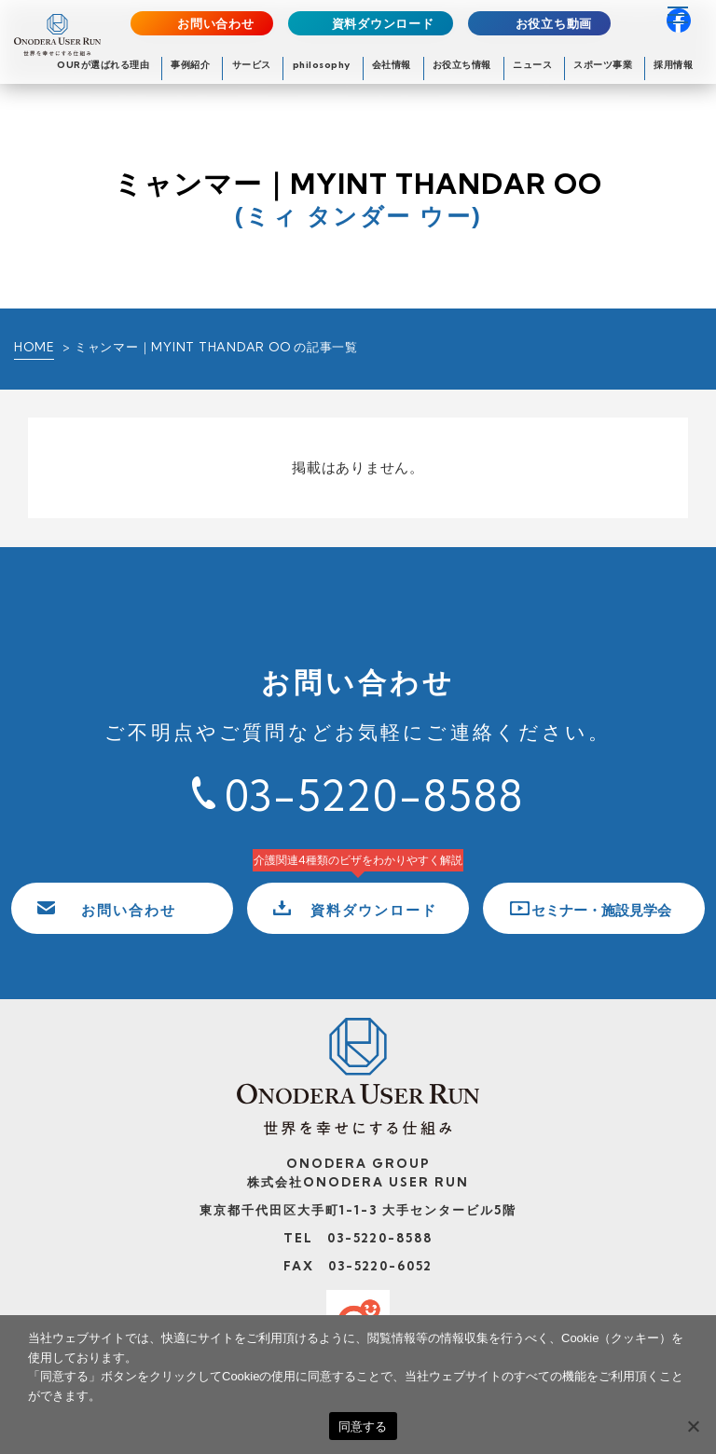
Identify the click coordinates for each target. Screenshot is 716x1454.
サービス (251, 65)
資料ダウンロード (383, 24)
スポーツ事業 (602, 65)
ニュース (532, 65)
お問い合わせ (216, 24)
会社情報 (391, 65)
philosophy (322, 65)
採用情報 (673, 65)
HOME (34, 346)
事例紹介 (190, 65)
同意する (363, 1426)
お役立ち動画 (554, 24)
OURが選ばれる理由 (103, 65)
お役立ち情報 (462, 65)
